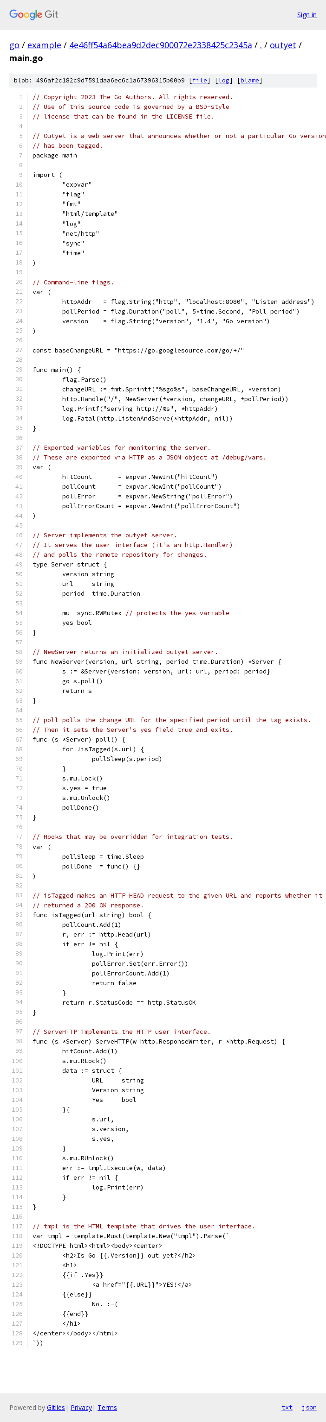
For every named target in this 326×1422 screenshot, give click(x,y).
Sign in (307, 14)
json (309, 1407)
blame (250, 80)
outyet (283, 44)
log (223, 80)
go (14, 44)
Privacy (81, 1407)
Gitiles (56, 1407)
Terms (107, 1407)
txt (287, 1407)
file (199, 80)
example (44, 44)
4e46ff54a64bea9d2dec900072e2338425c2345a (160, 44)
